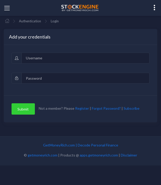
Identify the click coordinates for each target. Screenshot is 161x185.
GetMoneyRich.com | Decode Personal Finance (80, 145)
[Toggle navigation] (7, 8)
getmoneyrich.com (42, 155)
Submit (23, 109)
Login (55, 21)
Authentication (30, 21)
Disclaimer (129, 155)
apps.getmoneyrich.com (99, 155)
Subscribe (131, 108)
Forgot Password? (106, 108)
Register (82, 108)
